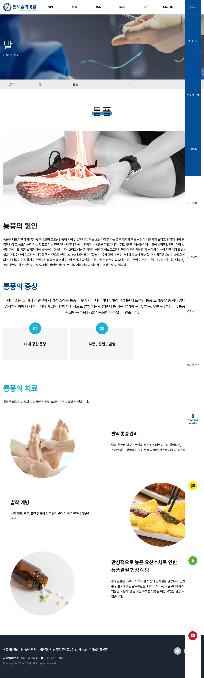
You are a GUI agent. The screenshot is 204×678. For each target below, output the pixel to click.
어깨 (50, 7)
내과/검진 (169, 7)
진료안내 (193, 203)
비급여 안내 (193, 364)
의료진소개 (193, 95)
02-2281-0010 (193, 419)
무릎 (74, 7)
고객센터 (193, 149)
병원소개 (193, 41)
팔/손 (122, 7)
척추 (98, 7)
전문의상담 (193, 310)
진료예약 (193, 257)
